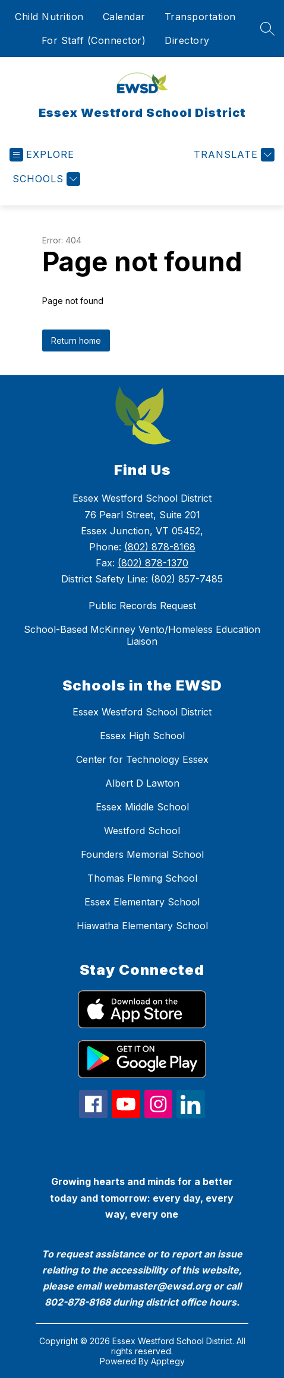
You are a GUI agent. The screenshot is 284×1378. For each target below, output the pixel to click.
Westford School (142, 831)
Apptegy (168, 1361)
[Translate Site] (232, 154)
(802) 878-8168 (159, 547)
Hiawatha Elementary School (142, 926)
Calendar (124, 17)
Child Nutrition (49, 17)
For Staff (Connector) (94, 40)
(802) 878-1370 (153, 563)
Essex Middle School (142, 807)
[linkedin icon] (190, 1115)
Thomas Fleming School (142, 878)
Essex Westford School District (142, 712)
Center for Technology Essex (142, 759)
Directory (187, 40)
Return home (76, 340)
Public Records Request (142, 606)
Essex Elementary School (142, 902)
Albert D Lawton (142, 783)
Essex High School (142, 736)
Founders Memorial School (142, 854)
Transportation (200, 17)
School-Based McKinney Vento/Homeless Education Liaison (142, 635)
